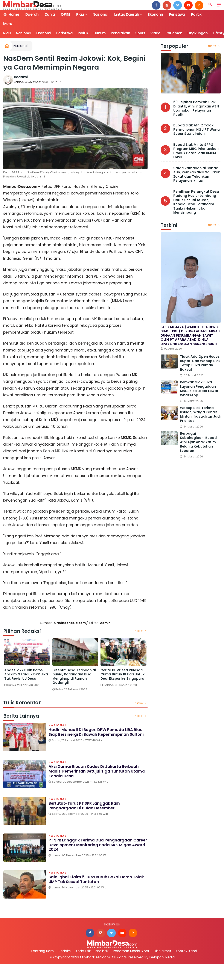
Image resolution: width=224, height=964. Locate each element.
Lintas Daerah (126, 14)
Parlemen (174, 33)
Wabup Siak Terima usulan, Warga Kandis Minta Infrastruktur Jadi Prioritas (200, 414)
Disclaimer (162, 950)
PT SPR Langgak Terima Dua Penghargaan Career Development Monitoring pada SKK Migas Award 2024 (98, 844)
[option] (27, 662)
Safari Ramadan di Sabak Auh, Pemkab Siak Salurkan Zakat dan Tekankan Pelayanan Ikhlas (196, 174)
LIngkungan (197, 33)
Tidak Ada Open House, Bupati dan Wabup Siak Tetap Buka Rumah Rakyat (200, 363)
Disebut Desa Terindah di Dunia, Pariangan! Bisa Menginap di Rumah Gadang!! (122, 676)
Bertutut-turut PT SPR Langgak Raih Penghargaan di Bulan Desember (84, 806)
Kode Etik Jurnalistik (92, 950)
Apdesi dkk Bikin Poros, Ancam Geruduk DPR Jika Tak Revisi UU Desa (74, 674)
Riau (80, 14)
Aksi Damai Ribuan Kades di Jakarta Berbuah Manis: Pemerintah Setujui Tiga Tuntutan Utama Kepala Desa (97, 771)
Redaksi (21, 77)
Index (141, 631)
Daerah (32, 14)
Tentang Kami (42, 950)
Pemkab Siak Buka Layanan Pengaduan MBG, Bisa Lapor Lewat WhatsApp (199, 388)
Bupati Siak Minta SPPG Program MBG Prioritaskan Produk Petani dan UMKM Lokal (196, 151)
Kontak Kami (186, 950)
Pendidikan (120, 33)
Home (11, 14)
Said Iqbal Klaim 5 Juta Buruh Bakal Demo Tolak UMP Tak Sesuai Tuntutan (96, 879)
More (7, 23)
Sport (140, 33)
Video (155, 33)
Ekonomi (155, 14)
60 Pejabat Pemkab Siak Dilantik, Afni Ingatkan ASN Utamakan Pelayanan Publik (196, 108)
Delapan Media (162, 957)
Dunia (50, 14)
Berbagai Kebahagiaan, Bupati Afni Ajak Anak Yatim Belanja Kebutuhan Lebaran (198, 442)
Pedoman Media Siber (131, 950)
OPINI (65, 14)
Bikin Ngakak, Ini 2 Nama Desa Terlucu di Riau (25, 672)
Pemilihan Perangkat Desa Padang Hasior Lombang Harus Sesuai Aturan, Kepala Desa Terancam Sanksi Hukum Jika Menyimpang (196, 202)
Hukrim (99, 33)
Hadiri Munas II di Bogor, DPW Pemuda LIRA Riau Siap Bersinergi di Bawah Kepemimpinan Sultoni (96, 732)
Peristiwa (177, 14)
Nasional (100, 14)
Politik (196, 14)
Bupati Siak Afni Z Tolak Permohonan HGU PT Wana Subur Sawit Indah (196, 129)
